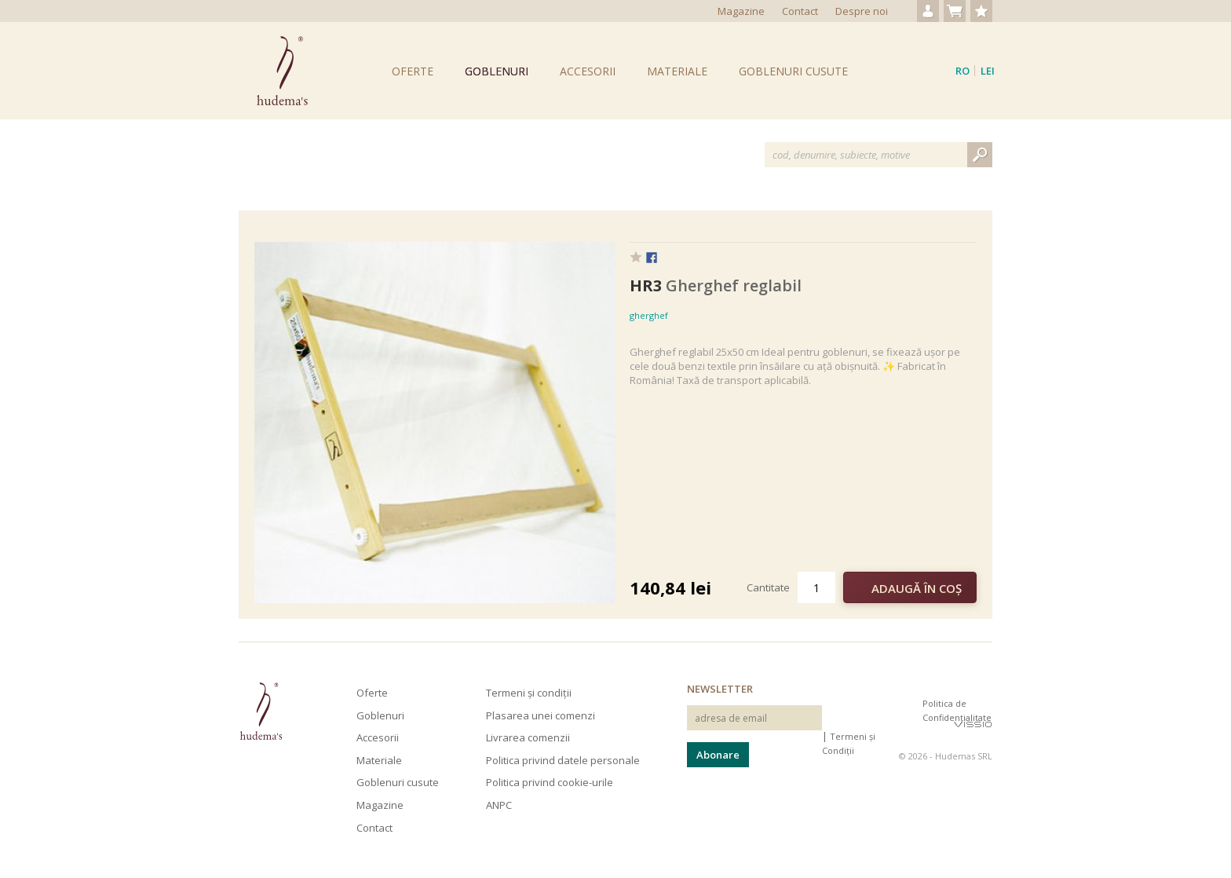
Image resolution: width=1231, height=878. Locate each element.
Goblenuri (496, 71)
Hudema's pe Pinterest (907, 717)
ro (962, 71)
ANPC (499, 805)
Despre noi (861, 11)
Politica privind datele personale (563, 760)
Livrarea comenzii (528, 737)
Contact (800, 11)
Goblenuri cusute (793, 71)
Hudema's (261, 711)
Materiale (677, 71)
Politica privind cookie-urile (549, 782)
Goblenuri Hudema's (282, 70)
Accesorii (588, 71)
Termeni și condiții (529, 693)
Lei (988, 71)
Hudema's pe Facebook (881, 717)
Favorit (636, 257)
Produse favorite (981, 11)
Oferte (412, 71)
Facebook (651, 258)
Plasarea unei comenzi (540, 715)
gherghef (649, 315)
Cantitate (768, 587)
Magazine (741, 11)
